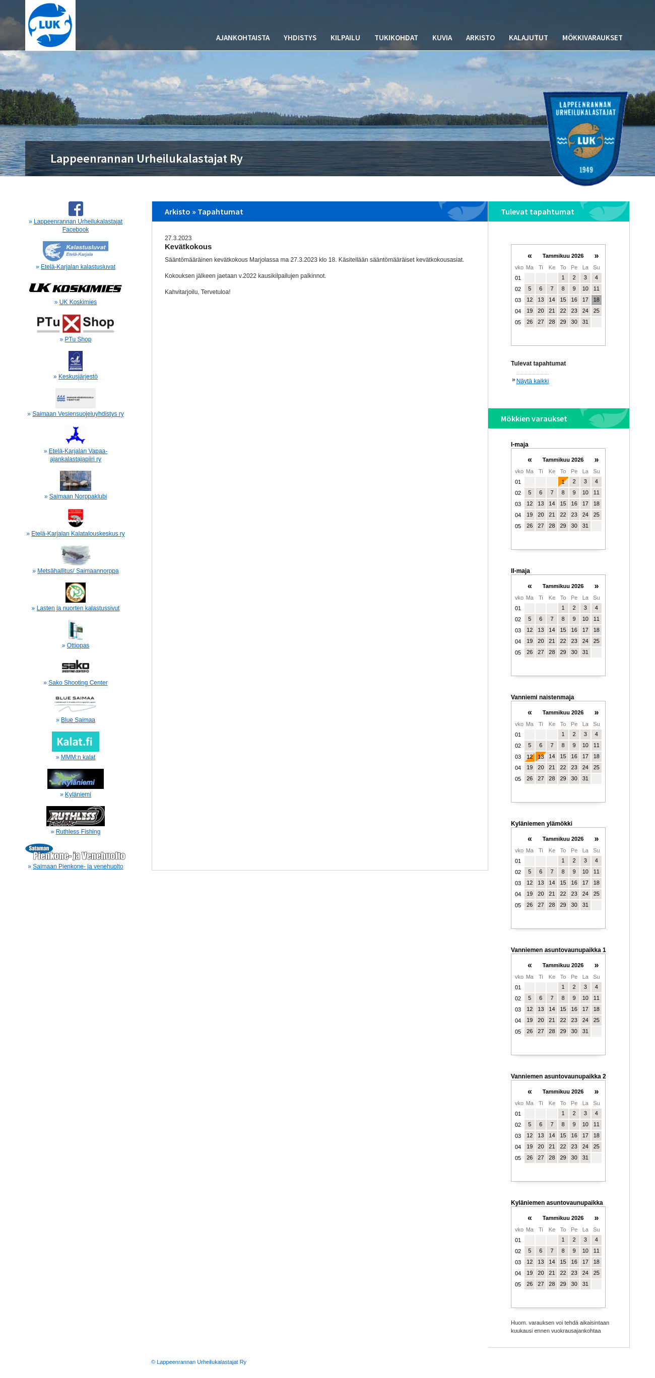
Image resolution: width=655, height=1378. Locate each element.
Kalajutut (528, 37)
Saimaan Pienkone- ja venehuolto (78, 866)
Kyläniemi (78, 794)
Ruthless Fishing (78, 831)
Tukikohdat (396, 37)
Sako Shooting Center (77, 682)
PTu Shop (78, 339)
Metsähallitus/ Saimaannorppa (77, 570)
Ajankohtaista (243, 37)
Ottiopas (78, 645)
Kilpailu (345, 37)
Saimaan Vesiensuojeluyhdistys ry (77, 413)
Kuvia (442, 37)
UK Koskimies (78, 302)
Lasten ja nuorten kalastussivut (78, 608)
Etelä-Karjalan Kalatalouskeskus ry (77, 533)
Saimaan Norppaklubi (78, 496)
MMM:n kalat (78, 757)
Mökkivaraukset (592, 37)
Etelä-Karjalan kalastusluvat (78, 266)
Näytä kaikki (532, 381)
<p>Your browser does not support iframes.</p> (558, 299)
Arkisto (480, 37)
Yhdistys (300, 37)
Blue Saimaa (78, 719)
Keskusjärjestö (78, 376)
